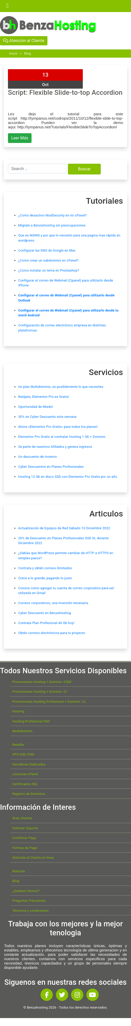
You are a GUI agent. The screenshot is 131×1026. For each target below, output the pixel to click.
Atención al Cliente (23, 40)
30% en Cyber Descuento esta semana (47, 417)
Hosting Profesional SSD (31, 721)
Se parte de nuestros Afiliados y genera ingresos (55, 447)
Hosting (18, 711)
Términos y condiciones (30, 911)
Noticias (18, 871)
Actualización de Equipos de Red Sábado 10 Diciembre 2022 (64, 528)
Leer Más (19, 138)
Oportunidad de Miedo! (35, 407)
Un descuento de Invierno (37, 457)
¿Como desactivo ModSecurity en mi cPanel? (52, 215)
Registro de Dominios (28, 794)
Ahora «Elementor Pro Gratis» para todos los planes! (58, 427)
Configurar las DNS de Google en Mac (47, 250)
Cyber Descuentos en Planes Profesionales (51, 467)
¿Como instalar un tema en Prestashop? (48, 270)
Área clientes (22, 818)
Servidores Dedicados (29, 764)
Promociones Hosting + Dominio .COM (41, 682)
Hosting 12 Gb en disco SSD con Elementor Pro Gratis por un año (67, 477)
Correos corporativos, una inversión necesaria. (53, 603)
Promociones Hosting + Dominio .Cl (39, 691)
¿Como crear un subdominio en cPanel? (48, 260)
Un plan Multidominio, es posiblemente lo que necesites (60, 387)
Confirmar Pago (24, 838)
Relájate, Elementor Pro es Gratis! (43, 397)
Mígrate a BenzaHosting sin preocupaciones (52, 225)
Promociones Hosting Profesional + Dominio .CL (49, 701)
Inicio (13, 53)
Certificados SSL (25, 784)
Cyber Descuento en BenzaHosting (44, 613)
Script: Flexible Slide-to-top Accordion (65, 92)
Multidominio (22, 731)
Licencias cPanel (25, 774)
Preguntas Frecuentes (29, 901)
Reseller (18, 745)
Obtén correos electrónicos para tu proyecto (51, 633)
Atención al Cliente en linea (33, 857)
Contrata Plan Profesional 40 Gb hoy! (46, 623)
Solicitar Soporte (25, 828)
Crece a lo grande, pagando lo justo (45, 578)
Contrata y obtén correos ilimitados (45, 568)
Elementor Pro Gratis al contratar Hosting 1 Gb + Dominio (61, 437)
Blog (27, 53)
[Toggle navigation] (7, 6)
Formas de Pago (24, 848)
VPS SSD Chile (23, 754)
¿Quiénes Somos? (25, 891)
